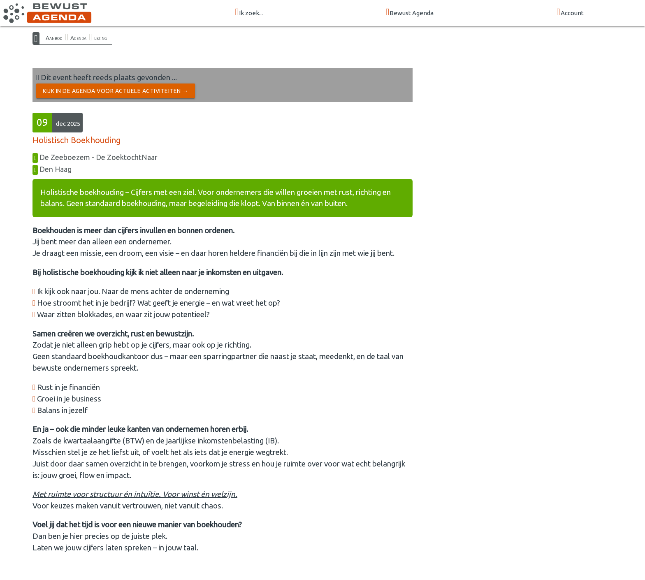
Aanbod (54, 38)
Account (570, 12)
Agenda (78, 38)
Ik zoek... (249, 12)
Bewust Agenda (410, 12)
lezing (100, 38)
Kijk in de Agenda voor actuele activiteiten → (115, 91)
